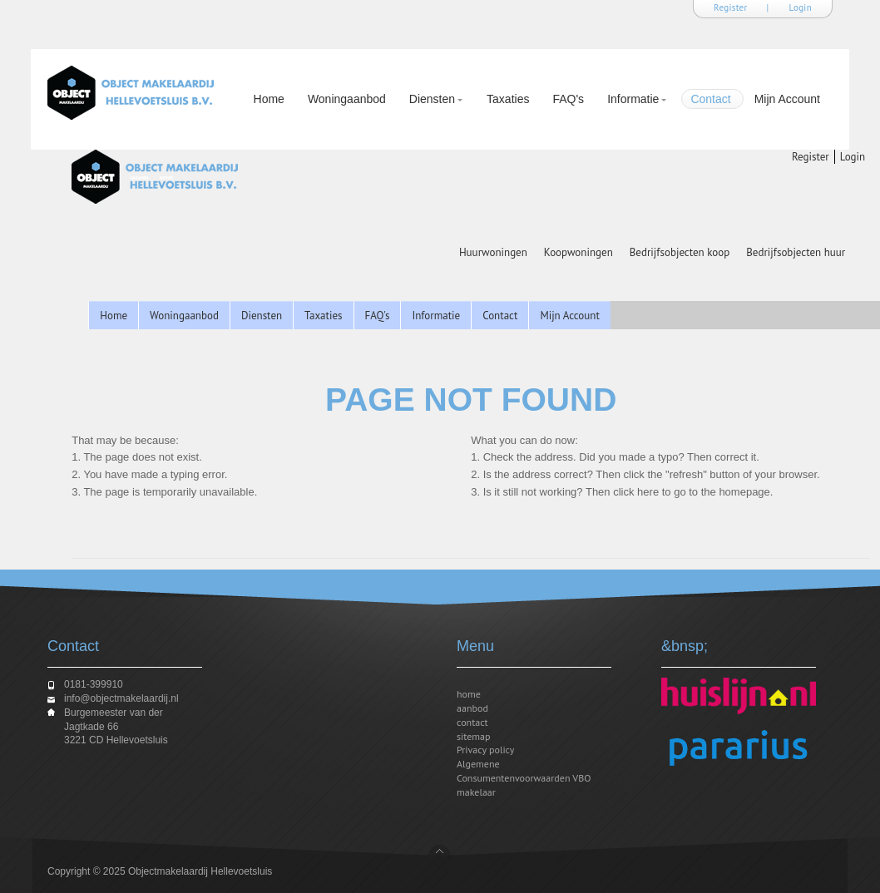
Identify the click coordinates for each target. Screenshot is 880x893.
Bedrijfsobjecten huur (795, 252)
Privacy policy (485, 749)
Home (269, 99)
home (469, 694)
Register (731, 7)
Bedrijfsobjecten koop (679, 252)
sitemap (474, 736)
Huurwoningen (493, 252)
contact (472, 722)
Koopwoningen (578, 252)
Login (800, 7)
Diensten (432, 100)
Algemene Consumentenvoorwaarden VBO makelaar (524, 777)
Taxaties (508, 99)
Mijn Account (787, 99)
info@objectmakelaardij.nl (121, 698)
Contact (710, 99)
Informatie (633, 100)
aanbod (472, 708)
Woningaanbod (347, 99)
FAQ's (568, 99)
